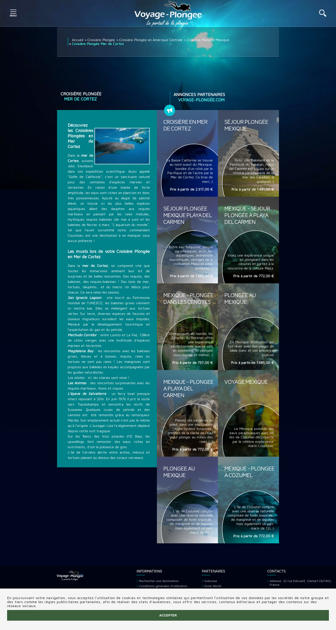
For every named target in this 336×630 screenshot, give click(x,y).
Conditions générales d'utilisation (163, 586)
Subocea (210, 581)
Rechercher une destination (159, 581)
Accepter (168, 615)
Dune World (212, 586)
